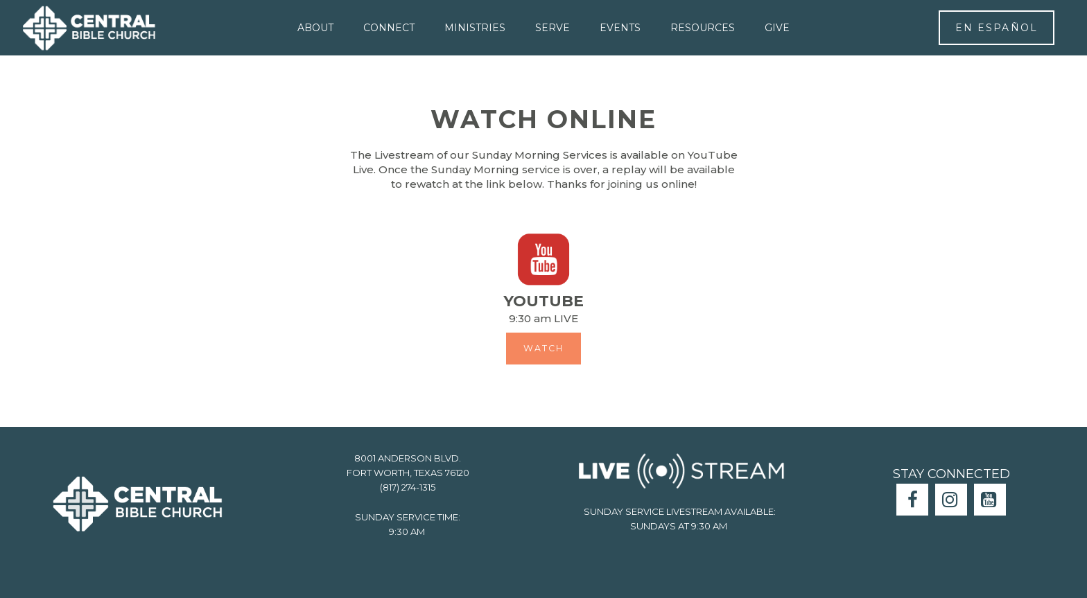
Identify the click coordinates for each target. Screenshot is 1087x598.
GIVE (777, 27)
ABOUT (315, 27)
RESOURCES (702, 27)
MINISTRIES (474, 27)
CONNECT (389, 27)
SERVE (552, 27)
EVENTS (620, 27)
